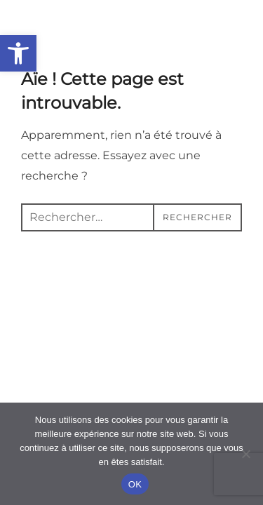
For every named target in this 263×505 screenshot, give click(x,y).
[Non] (245, 454)
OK (135, 484)
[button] (18, 53)
